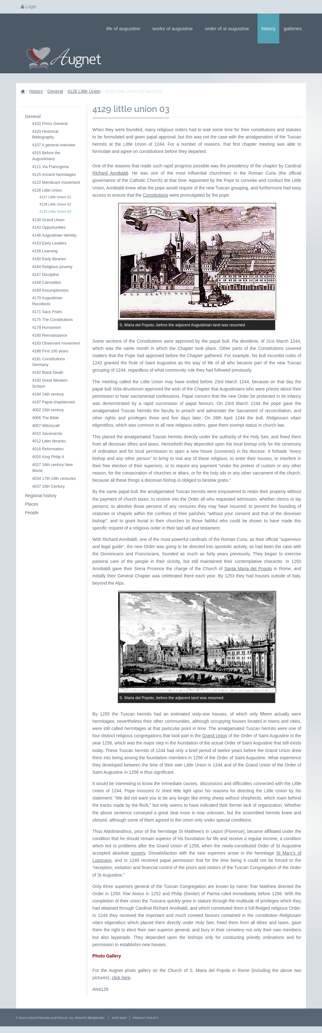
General (55, 91)
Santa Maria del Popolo (248, 568)
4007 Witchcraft (46, 426)
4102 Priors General (50, 123)
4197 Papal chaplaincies (53, 402)
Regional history (40, 495)
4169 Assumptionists (50, 290)
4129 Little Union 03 (55, 211)
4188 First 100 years (50, 351)
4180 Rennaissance (49, 335)
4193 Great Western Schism (50, 383)
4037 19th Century (48, 486)
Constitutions (155, 195)
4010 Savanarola (47, 433)
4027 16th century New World (52, 468)
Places (31, 504)
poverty (138, 853)
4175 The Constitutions (52, 319)
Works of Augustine (174, 28)
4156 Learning (45, 251)
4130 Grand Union (48, 220)
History (268, 28)
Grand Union (214, 735)
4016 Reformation (48, 449)
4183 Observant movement (56, 343)
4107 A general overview (53, 145)
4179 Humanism (46, 327)
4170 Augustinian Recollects (47, 301)
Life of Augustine (125, 28)
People (32, 512)
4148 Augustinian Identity (54, 235)
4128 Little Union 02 (55, 204)
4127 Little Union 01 (55, 197)
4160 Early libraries (49, 259)
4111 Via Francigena (50, 167)
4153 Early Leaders (49, 243)
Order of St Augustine (229, 28)
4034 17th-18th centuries (54, 478)
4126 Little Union (83, 91)
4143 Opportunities (48, 227)
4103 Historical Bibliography (45, 134)
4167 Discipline (45, 274)
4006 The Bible (45, 418)
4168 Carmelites (46, 282)
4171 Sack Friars (47, 312)
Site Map (119, 1017)
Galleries (295, 28)
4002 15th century (48, 410)
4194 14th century (48, 394)
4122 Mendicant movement (56, 182)
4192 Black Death (47, 372)
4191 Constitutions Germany (48, 362)
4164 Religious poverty (52, 267)
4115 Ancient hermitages (54, 174)
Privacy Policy (145, 1017)
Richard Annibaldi (110, 173)
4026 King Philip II (48, 457)
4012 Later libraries (49, 441)
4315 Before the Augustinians (46, 156)
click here (121, 977)
